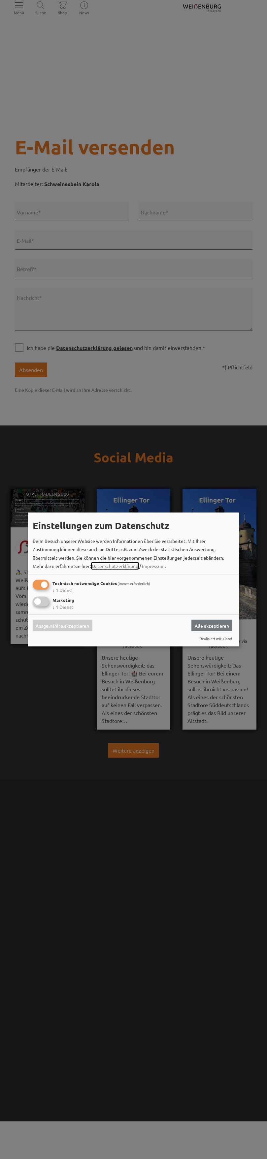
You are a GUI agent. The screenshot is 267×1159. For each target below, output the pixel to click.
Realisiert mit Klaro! (216, 638)
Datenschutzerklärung (115, 566)
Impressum (153, 566)
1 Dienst (62, 590)
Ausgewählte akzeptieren (62, 625)
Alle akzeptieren (212, 625)
